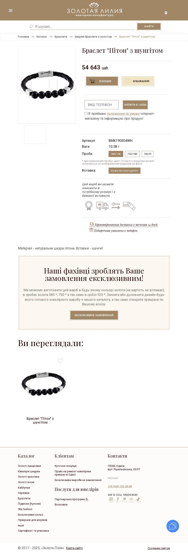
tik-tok (138, 499)
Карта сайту (74, 548)
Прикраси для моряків (32, 519)
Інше (21, 525)
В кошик (105, 81)
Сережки (23, 492)
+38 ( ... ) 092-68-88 (177, 11)
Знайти (149, 26)
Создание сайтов (159, 548)
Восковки (61, 504)
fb (118, 499)
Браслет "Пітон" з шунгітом (40, 420)
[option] (47, 85)
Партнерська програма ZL (72, 499)
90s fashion (25, 509)
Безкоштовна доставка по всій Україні (102, 206)
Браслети (24, 498)
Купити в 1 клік (135, 104)
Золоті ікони (26, 482)
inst (111, 499)
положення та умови (123, 114)
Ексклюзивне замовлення (94, 315)
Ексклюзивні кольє (30, 514)
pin (124, 499)
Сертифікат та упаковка (33, 530)
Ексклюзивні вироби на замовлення (78, 480)
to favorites (60, 359)
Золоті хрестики (28, 476)
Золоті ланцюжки (29, 465)
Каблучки (24, 487)
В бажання (141, 81)
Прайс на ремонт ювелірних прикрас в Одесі (73, 473)
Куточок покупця (65, 465)
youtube (131, 499)
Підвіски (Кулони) (29, 503)
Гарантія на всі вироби (88, 206)
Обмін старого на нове (115, 206)
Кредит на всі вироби (128, 206)
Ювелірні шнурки (29, 471)
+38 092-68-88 (120, 486)
